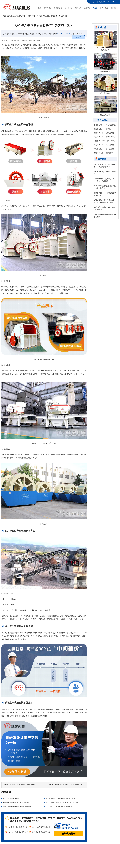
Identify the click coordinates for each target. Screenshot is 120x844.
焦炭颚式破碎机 (111, 153)
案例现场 (78, 8)
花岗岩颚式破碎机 (100, 153)
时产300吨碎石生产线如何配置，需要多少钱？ (62, 802)
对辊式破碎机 (98, 133)
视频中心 (87, 8)
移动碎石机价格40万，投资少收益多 (16, 802)
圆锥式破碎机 (105, 71)
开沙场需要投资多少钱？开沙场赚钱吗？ (18, 806)
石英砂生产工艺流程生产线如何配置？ (60, 806)
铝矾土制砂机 (105, 115)
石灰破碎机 (110, 145)
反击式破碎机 (105, 93)
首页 (39, 8)
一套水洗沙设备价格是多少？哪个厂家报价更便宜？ (73, 784)
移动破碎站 (98, 125)
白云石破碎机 (98, 145)
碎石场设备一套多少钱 (11, 798)
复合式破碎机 (98, 137)
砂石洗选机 (110, 149)
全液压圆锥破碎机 (112, 141)
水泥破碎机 (98, 149)
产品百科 (96, 8)
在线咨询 (79, 37)
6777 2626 (63, 33)
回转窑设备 (58, 8)
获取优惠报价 (69, 833)
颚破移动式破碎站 (112, 137)
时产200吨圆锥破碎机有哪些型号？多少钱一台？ (27, 784)
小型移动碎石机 (99, 141)
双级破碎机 (110, 133)
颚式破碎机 (105, 50)
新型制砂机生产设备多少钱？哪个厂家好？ (61, 798)
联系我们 (114, 8)
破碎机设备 (68, 8)
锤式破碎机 (98, 129)
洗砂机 (108, 129)
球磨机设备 (47, 8)
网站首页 (14, 16)
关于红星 (105, 8)
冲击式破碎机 (111, 125)
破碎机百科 (32, 16)
